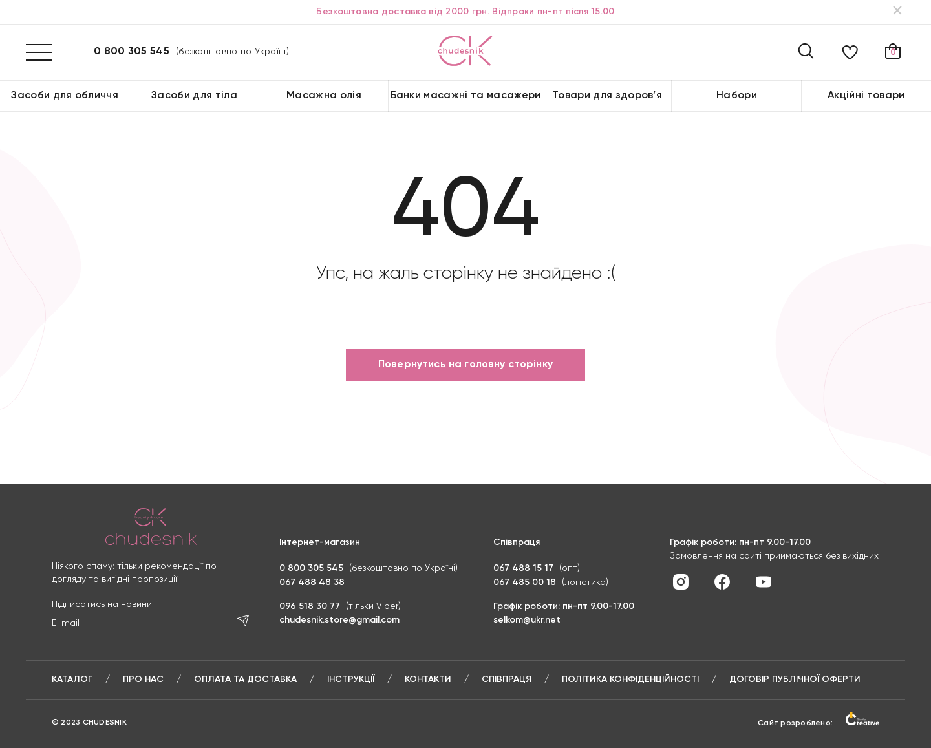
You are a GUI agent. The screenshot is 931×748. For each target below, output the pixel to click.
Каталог (72, 679)
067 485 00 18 (524, 582)
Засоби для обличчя (64, 96)
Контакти (428, 679)
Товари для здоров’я (607, 96)
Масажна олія (323, 96)
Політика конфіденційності (630, 679)
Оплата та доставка (245, 679)
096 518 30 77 (309, 606)
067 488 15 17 (523, 568)
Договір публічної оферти (795, 679)
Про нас (143, 679)
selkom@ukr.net (527, 620)
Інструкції (350, 679)
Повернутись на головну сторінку (465, 364)
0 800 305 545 (131, 52)
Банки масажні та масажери (466, 96)
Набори (736, 96)
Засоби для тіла (194, 96)
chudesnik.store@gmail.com (339, 620)
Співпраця (506, 679)
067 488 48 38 (312, 582)
